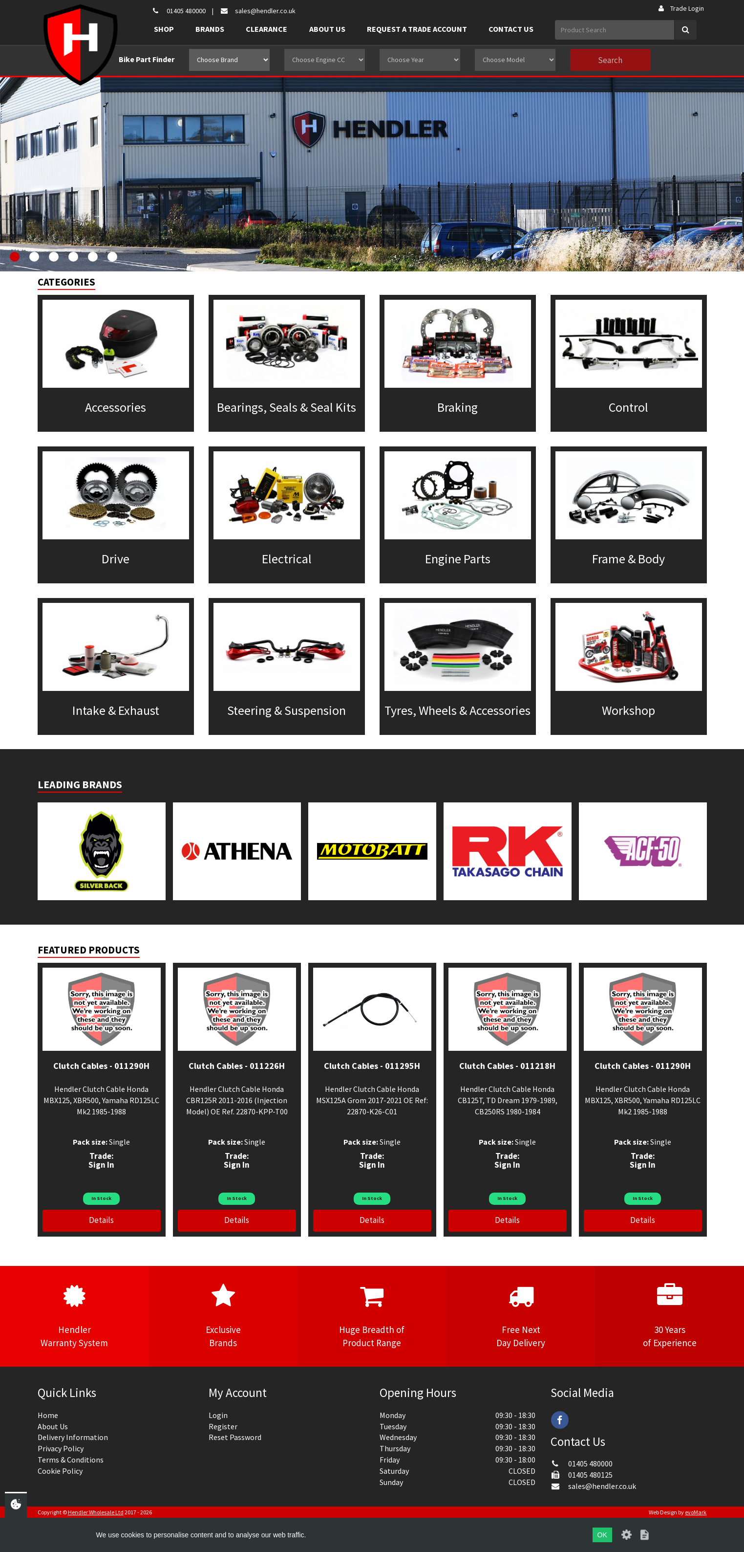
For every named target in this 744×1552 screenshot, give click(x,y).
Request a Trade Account (417, 29)
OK (602, 1535)
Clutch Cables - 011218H (507, 1065)
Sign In (101, 1164)
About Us (327, 29)
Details (101, 1220)
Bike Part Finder (146, 59)
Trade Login (680, 8)
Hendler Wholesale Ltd (96, 1512)
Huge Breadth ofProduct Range (372, 1316)
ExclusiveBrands (223, 1316)
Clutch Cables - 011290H (101, 1065)
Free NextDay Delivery (520, 1316)
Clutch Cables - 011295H (372, 1065)
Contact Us (511, 29)
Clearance (266, 29)
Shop (164, 29)
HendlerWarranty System (74, 1316)
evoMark (695, 1512)
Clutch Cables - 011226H (237, 1065)
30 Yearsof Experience (669, 1316)
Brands (209, 29)
